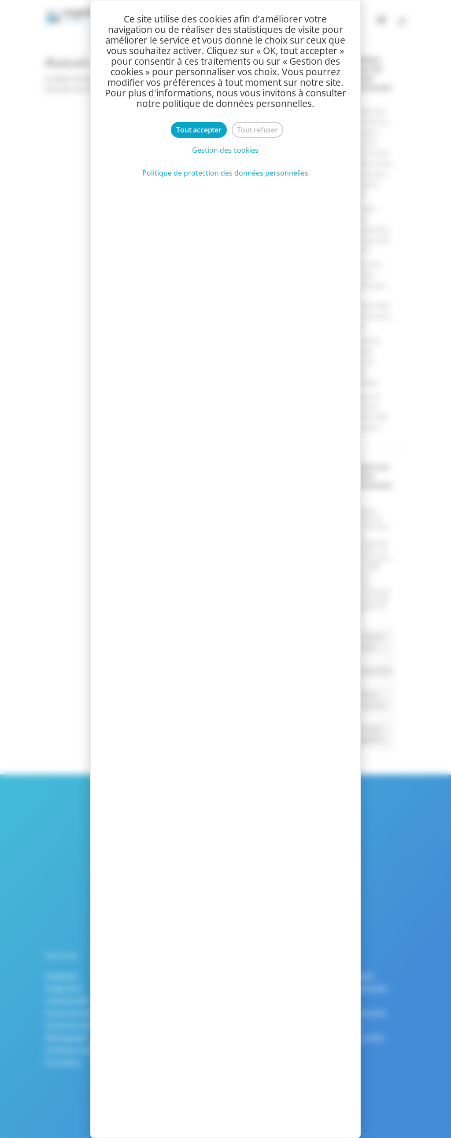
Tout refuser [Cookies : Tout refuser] (257, 130)
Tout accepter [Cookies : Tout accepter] (199, 130)
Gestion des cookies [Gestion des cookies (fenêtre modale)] (225, 150)
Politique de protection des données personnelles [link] (225, 173)
